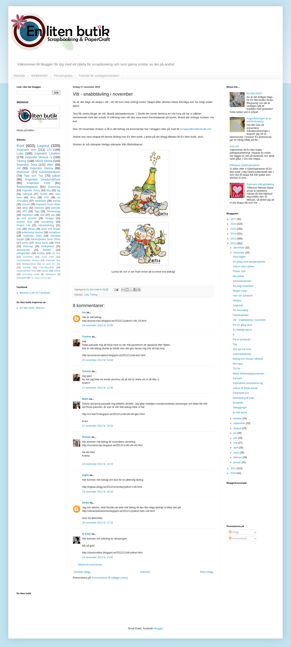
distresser (23, 172)
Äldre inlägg (206, 571)
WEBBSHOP (39, 75)
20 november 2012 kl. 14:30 (97, 360)
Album (31, 228)
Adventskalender (242, 281)
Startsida (19, 75)
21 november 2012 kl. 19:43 (97, 425)
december (239, 247)
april (236, 447)
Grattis (43, 194)
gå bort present (26, 218)
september (239, 423)
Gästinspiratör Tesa (26, 270)
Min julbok (238, 276)
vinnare (26, 204)
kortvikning (47, 221)
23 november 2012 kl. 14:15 (97, 464)
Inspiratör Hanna (41, 168)
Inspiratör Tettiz (32, 235)
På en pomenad (241, 339)
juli (235, 433)
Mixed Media (43, 161)
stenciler (55, 207)
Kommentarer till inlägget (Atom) (110, 577)
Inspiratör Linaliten (47, 153)
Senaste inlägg (82, 571)
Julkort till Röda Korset (245, 388)
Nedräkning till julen (244, 397)
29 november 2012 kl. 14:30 (97, 557)
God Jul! (234, 146)
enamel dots (24, 221)
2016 (234, 223)
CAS (46, 197)
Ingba (85, 475)
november (239, 252)
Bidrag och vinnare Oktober (248, 358)
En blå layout (240, 412)
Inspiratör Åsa (53, 260)
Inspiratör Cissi (38, 183)
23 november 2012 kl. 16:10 (97, 491)
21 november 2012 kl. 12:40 (97, 387)
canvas (44, 270)
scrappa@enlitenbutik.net (195, 129)
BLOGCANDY (254, 93)
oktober (237, 418)
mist (42, 215)
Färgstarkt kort (241, 392)
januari (237, 462)
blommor (39, 207)
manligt (26, 267)
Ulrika (85, 502)
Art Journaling (240, 310)
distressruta (23, 249)
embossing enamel (32, 232)
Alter (50, 164)
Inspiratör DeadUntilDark (42, 179)
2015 (234, 228)
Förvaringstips (63, 75)
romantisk (28, 257)
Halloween (50, 274)
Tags (36, 211)
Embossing (54, 186)
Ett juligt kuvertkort (243, 286)
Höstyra (237, 300)
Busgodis (238, 402)
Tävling (93, 294)
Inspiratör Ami (26, 149)
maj (235, 442)
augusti (237, 428)
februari (238, 457)
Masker (47, 249)
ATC (24, 211)
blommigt (28, 246)
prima (25, 242)
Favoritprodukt (46, 267)
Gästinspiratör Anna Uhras (45, 239)
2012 (234, 243)
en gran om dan (51, 264)
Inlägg (234, 532)
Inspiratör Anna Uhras (48, 204)
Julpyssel (238, 305)
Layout (43, 145)
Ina (84, 312)
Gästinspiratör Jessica (28, 260)
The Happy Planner (39, 278)
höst (19, 228)
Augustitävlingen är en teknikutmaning (259, 120)
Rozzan (86, 437)
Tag (235, 344)
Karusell (237, 378)
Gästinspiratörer (49, 172)
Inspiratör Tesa (27, 164)
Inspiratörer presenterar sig (248, 383)
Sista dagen (239, 256)
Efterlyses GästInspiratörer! (245, 165)
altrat (25, 207)
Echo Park (48, 257)
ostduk (57, 270)
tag (58, 190)
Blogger (158, 628)
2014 (234, 233)
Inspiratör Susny (31, 190)
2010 (234, 473)
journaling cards (30, 274)
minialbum (54, 232)
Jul (18, 168)
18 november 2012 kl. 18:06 (97, 325)
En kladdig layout (242, 329)
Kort (20, 145)
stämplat (27, 194)
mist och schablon (243, 295)
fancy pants (41, 242)
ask (53, 215)
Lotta (86, 294)
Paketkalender (241, 315)
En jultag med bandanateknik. (249, 261)
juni (235, 438)
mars (236, 452)
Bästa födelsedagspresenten (248, 373)
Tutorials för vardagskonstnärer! (99, 75)
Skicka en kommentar (90, 564)
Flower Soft (239, 271)
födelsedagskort (27, 186)
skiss (33, 197)
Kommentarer (238, 538)
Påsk (57, 242)
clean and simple (50, 228)
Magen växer (240, 290)
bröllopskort (47, 246)
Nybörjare (21, 278)
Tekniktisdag (53, 211)
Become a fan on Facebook (35, 292)
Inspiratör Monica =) (38, 157)
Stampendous (29, 264)
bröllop (41, 253)
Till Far (236, 368)
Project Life (23, 225)
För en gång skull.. (243, 325)
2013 (234, 238)
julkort (56, 175)
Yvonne (86, 336)
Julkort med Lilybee (243, 266)
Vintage (49, 218)
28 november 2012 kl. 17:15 (97, 522)
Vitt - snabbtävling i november (249, 320)
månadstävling (46, 225)
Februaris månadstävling (260, 184)
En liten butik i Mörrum (32, 307)
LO (49, 149)
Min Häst (238, 363)
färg (48, 190)
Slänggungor (240, 407)
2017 (234, 219)
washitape (40, 200)
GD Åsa (56, 253)
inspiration (27, 215)
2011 (234, 468)
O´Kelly (86, 533)
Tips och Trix (33, 175)
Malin (85, 399)
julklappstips (23, 253)
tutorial (56, 200)
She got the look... (243, 349)
